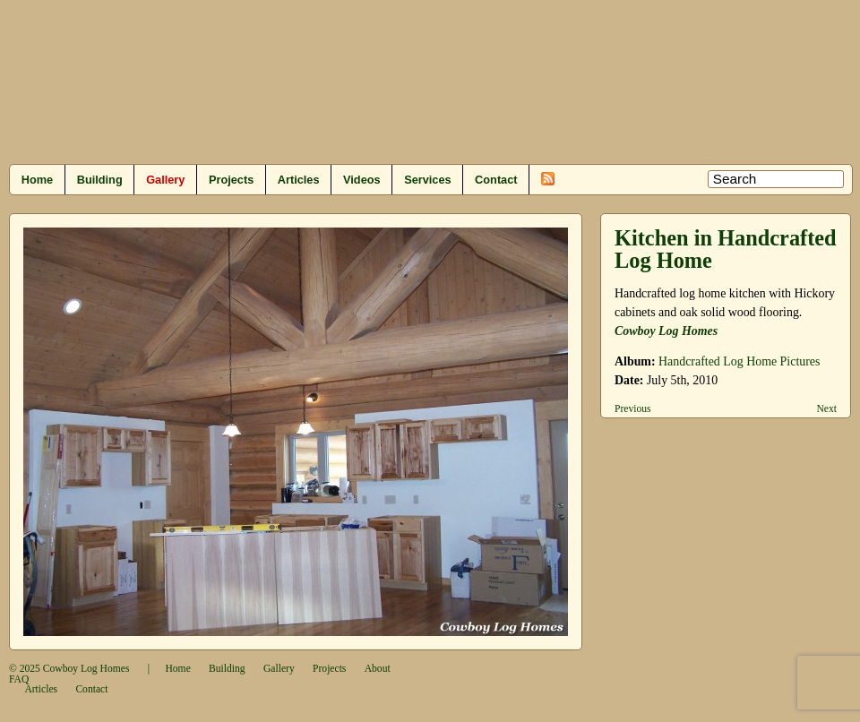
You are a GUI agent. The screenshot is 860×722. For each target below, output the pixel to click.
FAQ (19, 679)
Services (427, 179)
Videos (362, 179)
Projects (231, 179)
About (378, 669)
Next (826, 409)
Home (37, 179)
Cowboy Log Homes (666, 331)
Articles (299, 179)
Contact (496, 179)
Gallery (165, 179)
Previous (633, 409)
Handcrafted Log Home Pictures (739, 361)
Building (100, 179)
